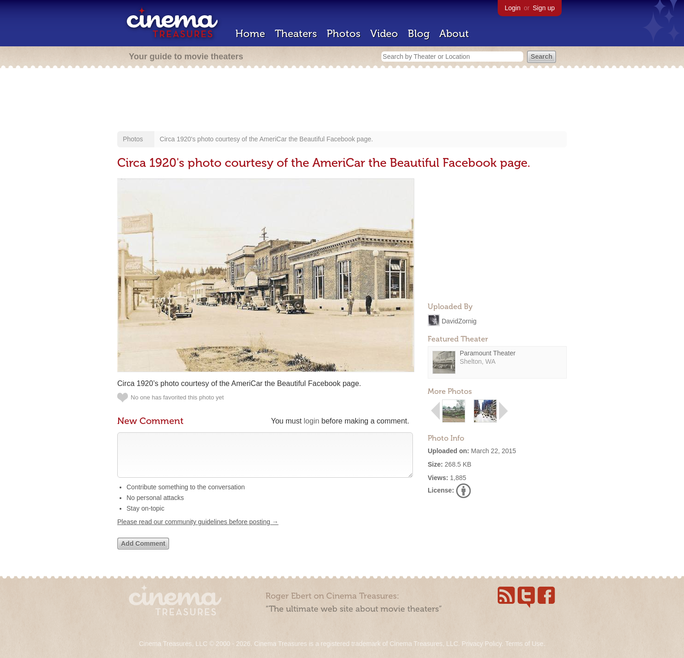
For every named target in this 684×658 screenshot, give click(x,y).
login (311, 421)
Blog (419, 33)
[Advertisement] (342, 100)
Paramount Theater (487, 353)
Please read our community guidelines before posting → (198, 531)
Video (384, 33)
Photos (344, 33)
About (454, 33)
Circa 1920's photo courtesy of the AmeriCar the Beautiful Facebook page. (266, 139)
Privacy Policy (481, 643)
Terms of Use (524, 643)
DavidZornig (459, 320)
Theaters (296, 33)
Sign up (544, 8)
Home (250, 33)
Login (512, 8)
